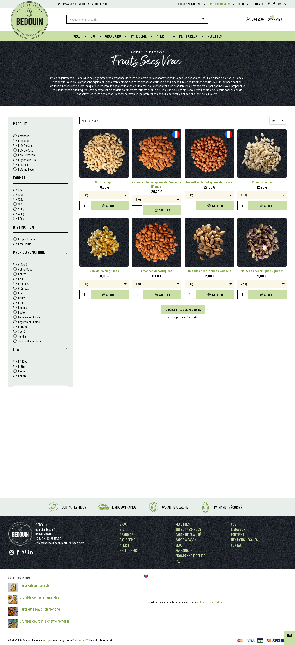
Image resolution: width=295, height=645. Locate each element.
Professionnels (219, 4)
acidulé (22, 264)
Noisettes (24, 140)
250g (21, 209)
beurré (22, 274)
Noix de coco (25, 150)
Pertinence (90, 121)
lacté (21, 312)
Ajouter (110, 206)
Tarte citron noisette (35, 585)
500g (21, 218)
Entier (21, 366)
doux (21, 293)
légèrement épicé (29, 322)
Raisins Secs (26, 169)
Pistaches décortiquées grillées (261, 271)
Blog (241, 4)
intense (22, 307)
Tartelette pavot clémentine (40, 609)
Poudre (22, 376)
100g (20, 194)
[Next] (282, 121)
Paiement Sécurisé (228, 507)
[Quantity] (84, 205)
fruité (21, 298)
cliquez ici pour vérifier (210, 602)
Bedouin (41, 524)
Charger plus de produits (183, 309)
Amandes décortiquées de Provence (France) (156, 184)
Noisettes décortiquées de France (209, 182)
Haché (22, 371)
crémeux (23, 288)
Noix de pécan (26, 155)
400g (21, 214)
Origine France (27, 239)
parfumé (23, 326)
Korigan (47, 640)
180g (20, 204)
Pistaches (24, 164)
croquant (23, 283)
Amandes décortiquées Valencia (209, 271)
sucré (21, 331)
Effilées (22, 361)
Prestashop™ (80, 640)
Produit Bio (24, 244)
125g (20, 199)
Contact (257, 4)
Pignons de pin (27, 159)
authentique (25, 269)
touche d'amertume (30, 341)
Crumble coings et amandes (39, 597)
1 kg (20, 190)
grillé (21, 302)
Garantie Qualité (175, 507)
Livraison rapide (124, 507)
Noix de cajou (26, 145)
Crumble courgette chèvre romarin (44, 621)
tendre (22, 336)
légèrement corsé (29, 317)
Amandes (23, 136)
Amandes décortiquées (156, 271)
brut (20, 278)
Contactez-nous (74, 507)
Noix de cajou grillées (104, 271)
